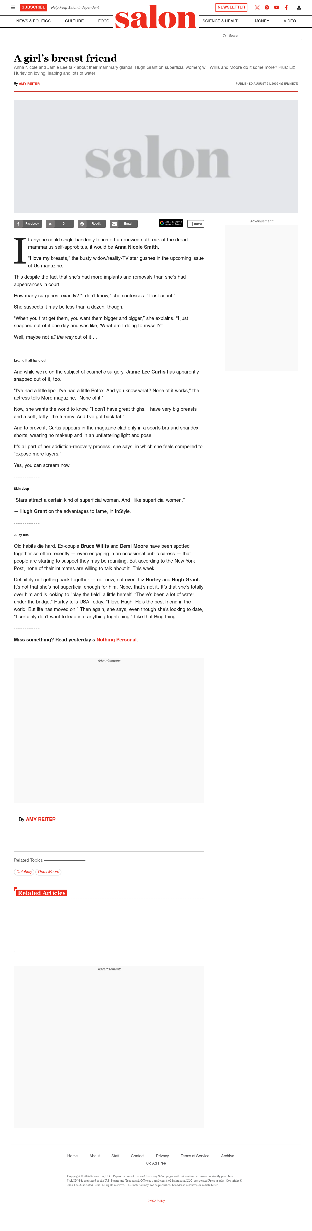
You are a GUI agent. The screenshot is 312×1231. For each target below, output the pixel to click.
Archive (227, 1156)
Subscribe (33, 7)
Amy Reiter (29, 84)
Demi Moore (48, 872)
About (94, 1156)
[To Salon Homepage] (156, 16)
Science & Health (222, 21)
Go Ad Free (156, 1164)
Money (262, 21)
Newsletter (231, 7)
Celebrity (24, 872)
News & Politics (33, 21)
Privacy (162, 1156)
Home (72, 1156)
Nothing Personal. (117, 640)
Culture (74, 21)
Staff (115, 1156)
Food (103, 21)
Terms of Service (195, 1156)
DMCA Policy (156, 1201)
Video (290, 21)
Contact (137, 1156)
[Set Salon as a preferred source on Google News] (171, 223)
